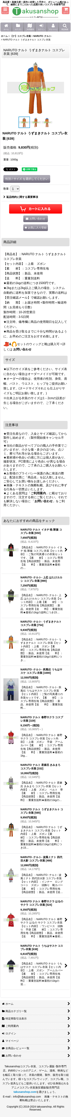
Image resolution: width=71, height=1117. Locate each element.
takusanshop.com (25, 1091)
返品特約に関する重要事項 (20, 196)
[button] (5, 10)
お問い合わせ (22, 349)
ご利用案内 (38, 493)
